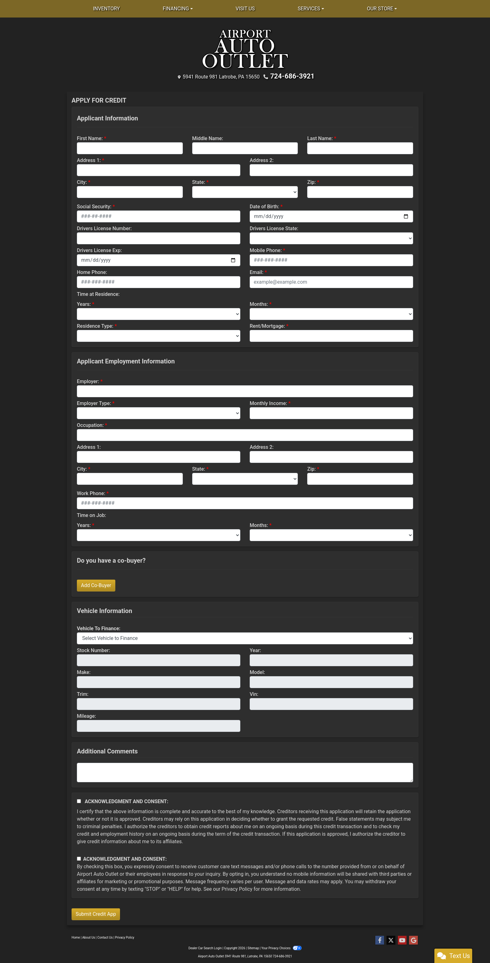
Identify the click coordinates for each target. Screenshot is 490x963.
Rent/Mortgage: (267, 325)
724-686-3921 (292, 76)
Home (76, 936)
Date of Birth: (264, 206)
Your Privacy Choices (281, 947)
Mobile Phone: (266, 249)
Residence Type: (95, 325)
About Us (88, 936)
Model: (257, 671)
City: (82, 181)
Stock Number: (93, 649)
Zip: (311, 181)
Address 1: (89, 159)
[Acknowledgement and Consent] (79, 800)
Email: (256, 271)
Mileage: (86, 715)
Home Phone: (92, 271)
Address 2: (261, 159)
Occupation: (90, 424)
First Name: (90, 137)
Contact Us (105, 936)
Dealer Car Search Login (205, 947)
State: (198, 181)
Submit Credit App (96, 913)
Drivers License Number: (104, 228)
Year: (255, 649)
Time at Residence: (98, 293)
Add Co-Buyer (96, 584)
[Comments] (245, 771)
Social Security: (94, 206)
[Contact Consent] (79, 858)
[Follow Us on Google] (413, 939)
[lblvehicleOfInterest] (245, 637)
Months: (259, 303)
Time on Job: (91, 514)
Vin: (254, 693)
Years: (84, 303)
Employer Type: (94, 402)
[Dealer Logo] (245, 49)
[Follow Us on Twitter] (391, 939)
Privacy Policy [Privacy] (124, 936)
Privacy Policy (237, 888)
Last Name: (320, 137)
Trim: (82, 693)
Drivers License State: (274, 228)
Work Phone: (91, 492)
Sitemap (253, 947)
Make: (84, 671)
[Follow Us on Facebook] (379, 939)
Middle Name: (207, 137)
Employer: (88, 380)
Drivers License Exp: (99, 249)
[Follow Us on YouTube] (402, 939)
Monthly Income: (268, 402)
